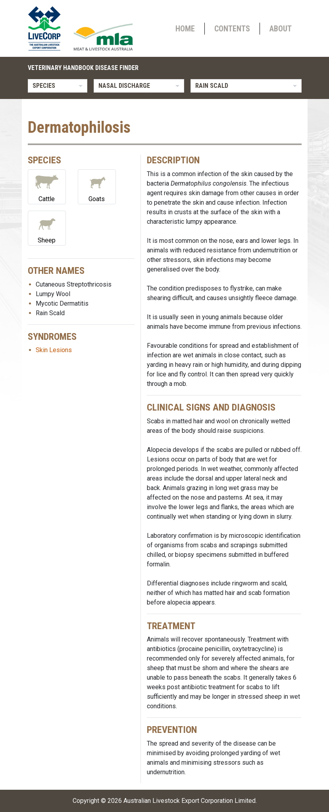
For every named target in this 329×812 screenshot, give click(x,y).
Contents (232, 28)
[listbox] (57, 86)
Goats (97, 186)
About (280, 28)
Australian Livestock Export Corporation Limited (189, 800)
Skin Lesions (54, 350)
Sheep (47, 227)
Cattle (47, 186)
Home (185, 28)
